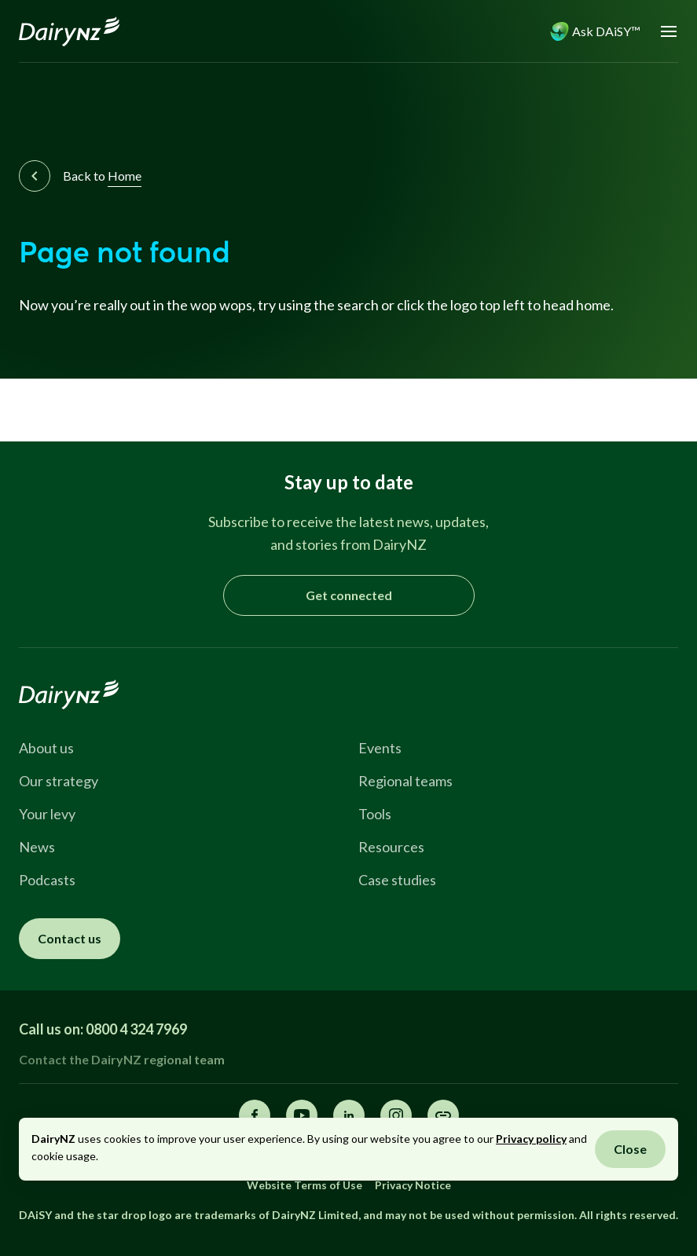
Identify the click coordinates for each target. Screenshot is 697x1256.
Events (380, 748)
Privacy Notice (413, 1185)
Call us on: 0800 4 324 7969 (103, 1029)
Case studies (397, 880)
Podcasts (47, 880)
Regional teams (405, 781)
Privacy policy (531, 1138)
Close (630, 1148)
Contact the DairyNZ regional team (122, 1059)
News (37, 847)
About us (46, 748)
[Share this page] (443, 1115)
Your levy (47, 814)
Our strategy (58, 781)
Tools (374, 814)
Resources (391, 847)
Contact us (69, 938)
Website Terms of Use (304, 1185)
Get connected (349, 595)
